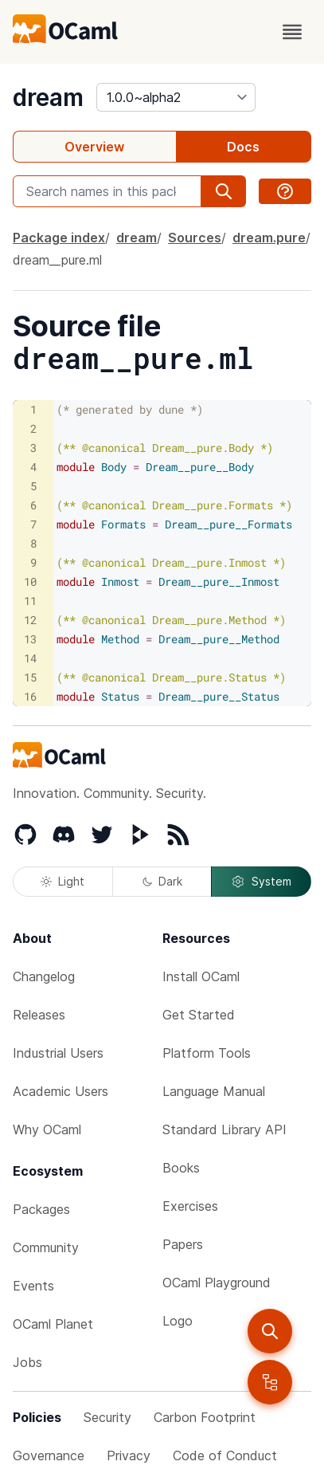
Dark (162, 881)
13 (30, 638)
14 (30, 658)
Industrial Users (58, 1053)
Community (46, 1247)
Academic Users (60, 1091)
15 (30, 677)
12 (30, 619)
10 (30, 581)
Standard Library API (224, 1129)
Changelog (44, 976)
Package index (59, 238)
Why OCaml (47, 1129)
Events (33, 1286)
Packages (41, 1209)
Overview (94, 147)
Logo (177, 1321)
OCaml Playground (216, 1282)
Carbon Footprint (205, 1417)
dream (48, 97)
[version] (176, 97)
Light (62, 881)
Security (107, 1417)
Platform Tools (206, 1053)
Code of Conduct (225, 1455)
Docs (243, 147)
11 (30, 600)
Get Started (198, 1015)
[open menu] (292, 32)
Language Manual (213, 1091)
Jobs (27, 1362)
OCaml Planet (53, 1324)
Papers (182, 1244)
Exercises (190, 1206)
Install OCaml (201, 976)
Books (181, 1168)
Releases (39, 1015)
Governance (48, 1455)
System (261, 881)
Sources (194, 238)
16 (30, 696)
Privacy (128, 1455)
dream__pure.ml (57, 260)
